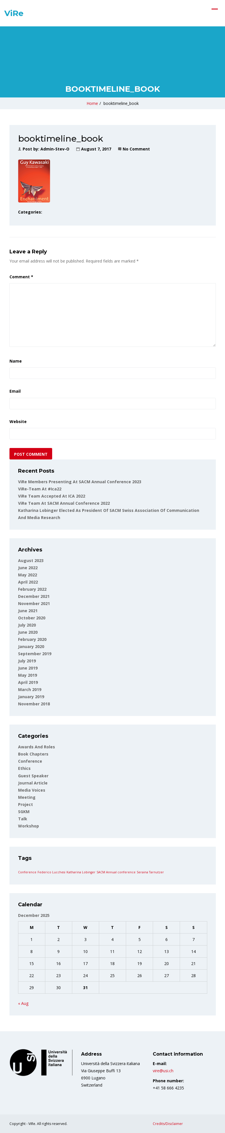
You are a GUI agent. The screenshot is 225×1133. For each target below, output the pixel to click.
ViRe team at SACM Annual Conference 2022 (64, 503)
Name (15, 361)
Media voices (31, 790)
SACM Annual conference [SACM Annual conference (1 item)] (116, 872)
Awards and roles (36, 747)
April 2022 (28, 582)
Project (25, 804)
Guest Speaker (33, 775)
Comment (21, 276)
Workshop (28, 826)
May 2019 (27, 675)
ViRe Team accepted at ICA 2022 (51, 496)
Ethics (24, 768)
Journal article (33, 783)
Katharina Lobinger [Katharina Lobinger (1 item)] (80, 872)
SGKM (24, 811)
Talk (22, 818)
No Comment (136, 149)
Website (18, 421)
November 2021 (34, 603)
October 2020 (31, 618)
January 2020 (31, 646)
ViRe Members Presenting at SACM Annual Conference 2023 (79, 481)
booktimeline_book (121, 103)
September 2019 (34, 653)
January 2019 (31, 696)
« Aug (23, 1003)
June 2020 (28, 632)
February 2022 (32, 589)
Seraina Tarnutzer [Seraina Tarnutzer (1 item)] (150, 872)
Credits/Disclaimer (168, 1123)
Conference (30, 761)
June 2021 (28, 610)
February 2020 (32, 639)
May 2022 (27, 575)
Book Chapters (33, 754)
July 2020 (27, 625)
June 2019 (28, 668)
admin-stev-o (54, 149)
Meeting (27, 797)
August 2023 (31, 560)
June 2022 (28, 567)
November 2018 (34, 704)
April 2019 (28, 682)
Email (15, 391)
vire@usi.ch (163, 1070)
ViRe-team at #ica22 (39, 489)
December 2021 (34, 596)
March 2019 (29, 689)
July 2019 (27, 661)
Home (92, 103)
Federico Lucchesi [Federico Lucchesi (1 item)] (51, 872)
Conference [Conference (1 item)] (27, 872)
